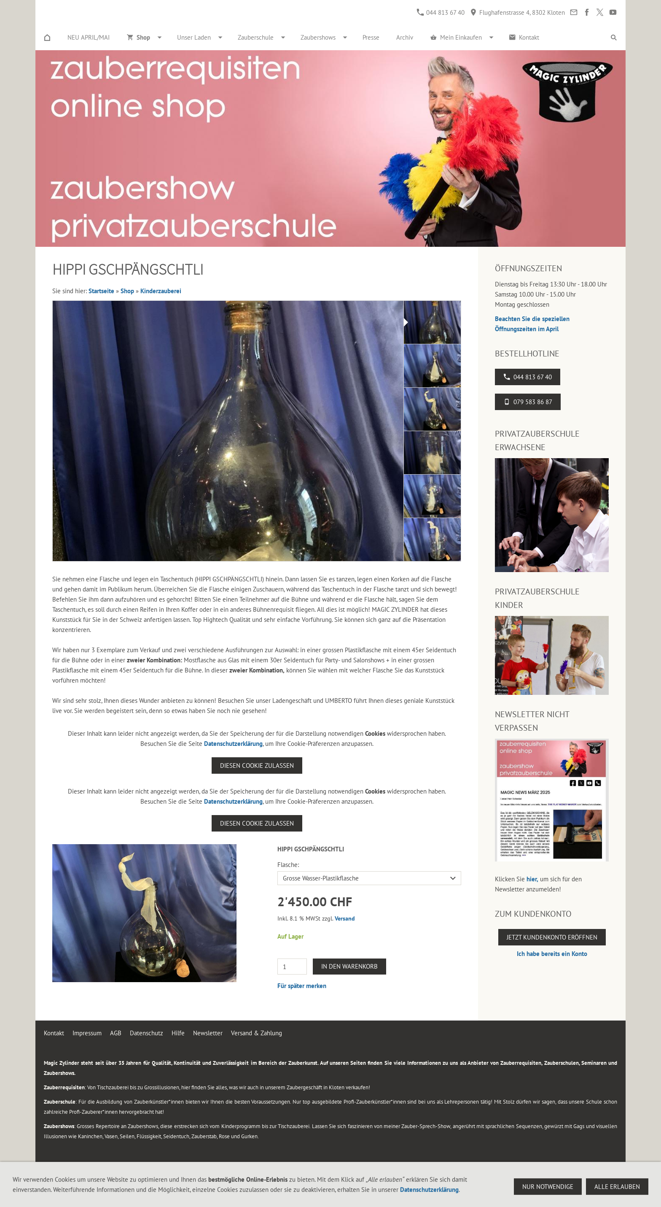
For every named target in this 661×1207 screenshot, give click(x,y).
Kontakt (54, 1033)
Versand (345, 918)
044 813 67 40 (440, 12)
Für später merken (301, 986)
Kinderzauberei (160, 291)
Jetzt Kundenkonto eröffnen (552, 937)
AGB (115, 1033)
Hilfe (178, 1033)
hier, (532, 879)
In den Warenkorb (349, 966)
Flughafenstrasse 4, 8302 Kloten (517, 12)
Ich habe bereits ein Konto (552, 954)
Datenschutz (146, 1033)
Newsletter (208, 1033)
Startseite (101, 291)
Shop (127, 291)
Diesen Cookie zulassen (257, 765)
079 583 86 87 (527, 402)
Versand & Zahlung (256, 1033)
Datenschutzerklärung (233, 744)
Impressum (87, 1033)
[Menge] (292, 967)
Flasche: (288, 865)
